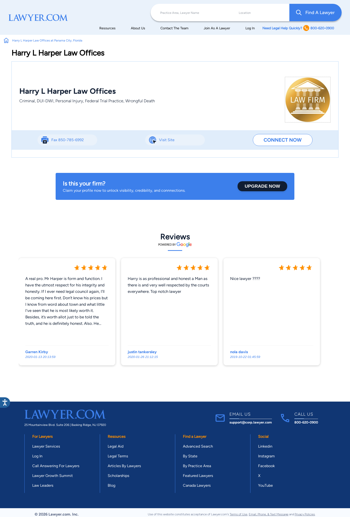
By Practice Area (197, 466)
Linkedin (265, 446)
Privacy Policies (305, 514)
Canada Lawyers (197, 485)
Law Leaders (42, 485)
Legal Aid (115, 446)
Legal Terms (118, 456)
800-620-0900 (306, 422)
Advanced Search (198, 446)
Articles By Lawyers (124, 466)
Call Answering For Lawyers (55, 466)
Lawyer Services (46, 446)
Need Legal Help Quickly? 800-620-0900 (298, 28)
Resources (107, 28)
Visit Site (167, 140)
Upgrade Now (262, 186)
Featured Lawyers (198, 475)
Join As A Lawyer (217, 28)
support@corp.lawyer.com (250, 422)
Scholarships (118, 475)
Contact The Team (174, 28)
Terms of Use (238, 514)
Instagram (266, 456)
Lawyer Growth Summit (52, 475)
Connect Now (283, 140)
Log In (250, 28)
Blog (111, 485)
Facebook (266, 466)
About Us (138, 28)
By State (190, 456)
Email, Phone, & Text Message (268, 514)
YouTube (265, 485)
